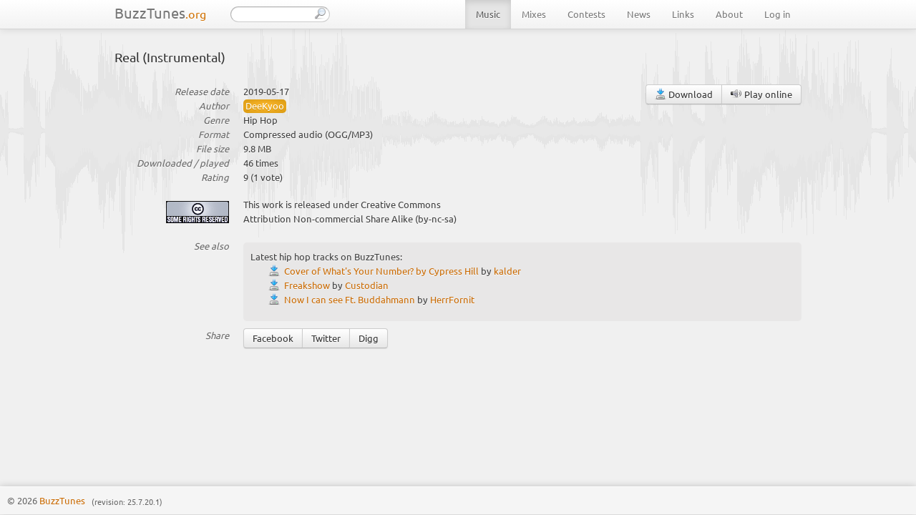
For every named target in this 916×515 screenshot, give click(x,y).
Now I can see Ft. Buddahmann (349, 299)
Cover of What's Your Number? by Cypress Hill (381, 271)
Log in (777, 14)
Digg (369, 338)
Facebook (273, 338)
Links (683, 14)
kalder (507, 271)
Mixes (534, 14)
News (639, 14)
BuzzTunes (160, 12)
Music (488, 14)
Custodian (367, 285)
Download (684, 94)
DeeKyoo (264, 105)
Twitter (326, 338)
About (729, 14)
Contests (586, 14)
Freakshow (307, 285)
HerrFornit (452, 299)
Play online (761, 94)
